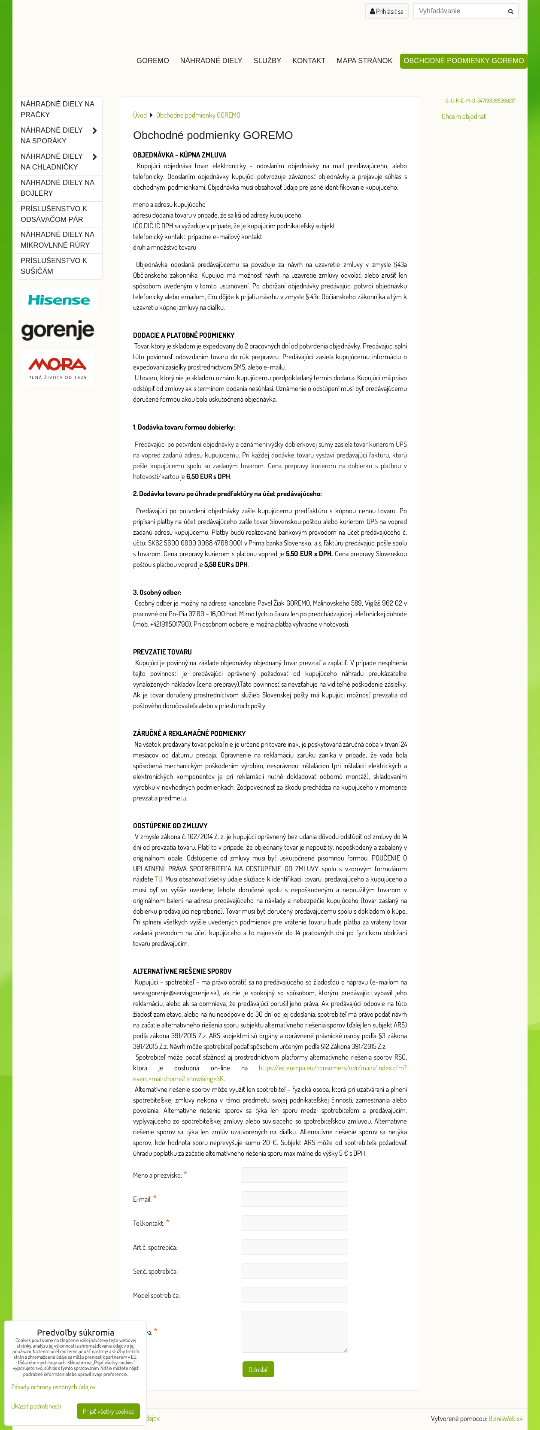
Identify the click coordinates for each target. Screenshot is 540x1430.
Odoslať (258, 1369)
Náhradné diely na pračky (57, 109)
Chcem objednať (464, 116)
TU (158, 878)
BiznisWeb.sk (505, 1418)
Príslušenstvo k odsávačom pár (54, 214)
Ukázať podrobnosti (36, 1406)
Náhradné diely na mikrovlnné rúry (57, 239)
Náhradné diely (211, 61)
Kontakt (308, 61)
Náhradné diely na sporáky (61, 136)
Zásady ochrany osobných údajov (53, 1386)
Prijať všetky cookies (108, 1411)
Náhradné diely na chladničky (61, 162)
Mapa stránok (365, 61)
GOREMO (153, 61)
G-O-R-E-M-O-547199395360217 (481, 100)
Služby (268, 61)
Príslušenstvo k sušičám (54, 266)
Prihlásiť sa (386, 11)
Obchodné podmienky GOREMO (463, 61)
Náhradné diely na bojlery (57, 188)
